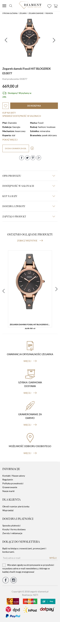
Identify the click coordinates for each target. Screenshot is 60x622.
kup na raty (28, 196)
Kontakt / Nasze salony (13, 475)
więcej (30, 361)
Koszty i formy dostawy (14, 529)
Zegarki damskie (36, 13)
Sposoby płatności (11, 525)
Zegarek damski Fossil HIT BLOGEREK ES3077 (31, 324)
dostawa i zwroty (28, 206)
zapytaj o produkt (28, 216)
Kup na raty (9, 112)
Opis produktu (28, 175)
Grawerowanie (9, 487)
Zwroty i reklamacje (12, 533)
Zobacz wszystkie (30, 240)
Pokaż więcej (10, 139)
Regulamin (7, 479)
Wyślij (53, 558)
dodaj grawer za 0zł (15, 148)
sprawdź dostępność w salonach (21, 116)
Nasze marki (8, 491)
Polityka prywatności (12, 483)
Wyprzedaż (7, 510)
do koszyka (34, 105)
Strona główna (9, 13)
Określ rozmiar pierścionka (15, 506)
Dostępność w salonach (28, 185)
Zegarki (23, 13)
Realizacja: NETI (30, 594)
